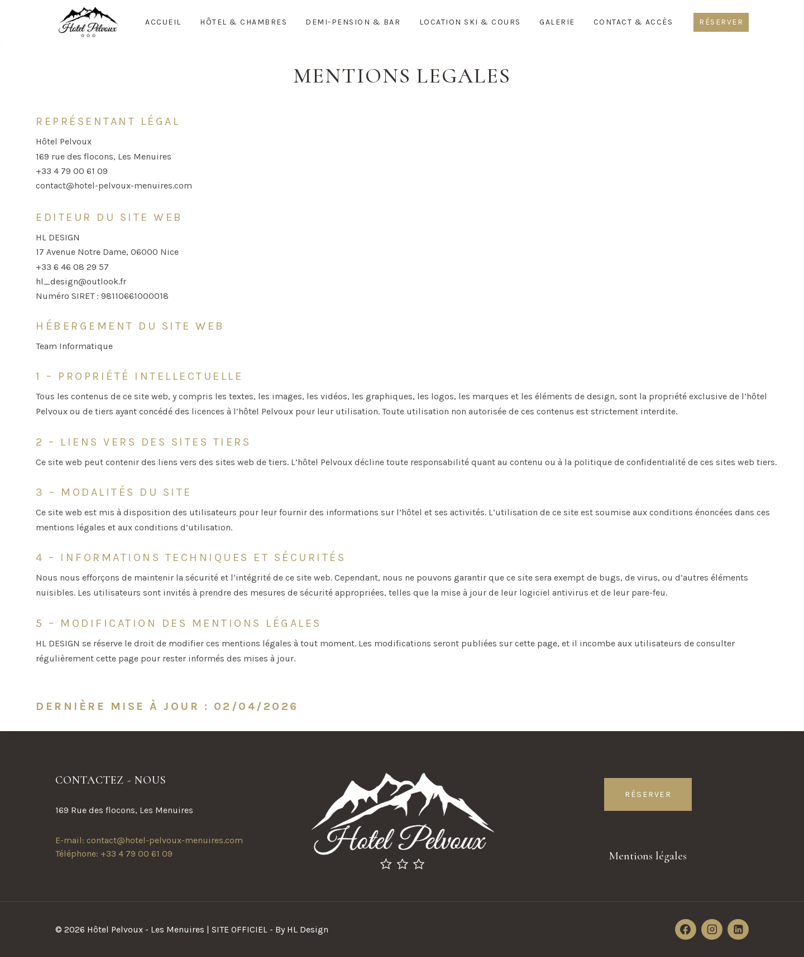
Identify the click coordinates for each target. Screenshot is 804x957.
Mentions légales (648, 855)
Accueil (163, 22)
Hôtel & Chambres (243, 22)
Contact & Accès (633, 22)
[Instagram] (711, 929)
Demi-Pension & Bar (352, 22)
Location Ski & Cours (470, 22)
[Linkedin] (738, 929)
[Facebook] (685, 929)
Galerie (557, 22)
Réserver (721, 22)
